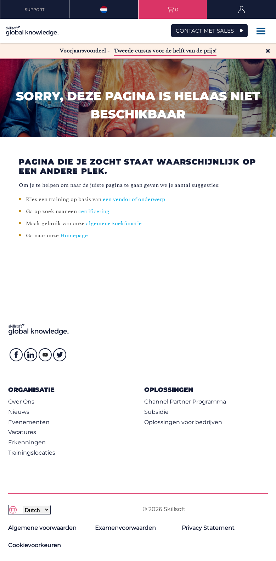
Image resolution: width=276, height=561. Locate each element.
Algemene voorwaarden (42, 527)
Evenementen (29, 422)
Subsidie (156, 412)
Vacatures (22, 432)
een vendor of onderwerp (134, 199)
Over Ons (21, 401)
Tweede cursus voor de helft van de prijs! (165, 50)
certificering (93, 211)
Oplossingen (168, 389)
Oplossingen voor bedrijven (183, 422)
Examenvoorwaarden (125, 527)
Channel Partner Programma (185, 401)
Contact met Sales (205, 30)
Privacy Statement (208, 527)
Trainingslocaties (31, 452)
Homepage (74, 235)
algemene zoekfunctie (114, 223)
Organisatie (31, 389)
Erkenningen (27, 442)
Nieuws (18, 412)
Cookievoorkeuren (34, 545)
